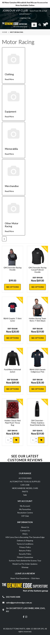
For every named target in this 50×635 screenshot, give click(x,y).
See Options (12, 287)
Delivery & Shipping (25, 540)
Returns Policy (25, 550)
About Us (25, 527)
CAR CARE (25, 485)
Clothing (9, 74)
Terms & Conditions (25, 544)
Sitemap (25, 567)
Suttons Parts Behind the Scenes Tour (25, 560)
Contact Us (25, 530)
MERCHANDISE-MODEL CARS (25, 488)
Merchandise (12, 186)
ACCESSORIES (25, 478)
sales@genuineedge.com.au (19, 602)
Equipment (10, 111)
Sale (25, 495)
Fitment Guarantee (25, 557)
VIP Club (25, 516)
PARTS (25, 491)
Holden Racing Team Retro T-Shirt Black (37, 319)
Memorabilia (11, 148)
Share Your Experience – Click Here (25, 578)
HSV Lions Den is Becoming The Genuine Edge (25, 537)
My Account (25, 506)
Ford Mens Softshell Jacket (12, 370)
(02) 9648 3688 (13, 597)
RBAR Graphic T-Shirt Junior (12, 319)
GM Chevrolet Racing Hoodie (12, 268)
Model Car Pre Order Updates (25, 564)
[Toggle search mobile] (39, 25)
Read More (9, 79)
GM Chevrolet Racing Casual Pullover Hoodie (37, 269)
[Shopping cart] (44, 25)
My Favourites (25, 509)
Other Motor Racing (11, 225)
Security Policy (25, 554)
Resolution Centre (25, 512)
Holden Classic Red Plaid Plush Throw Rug (13, 422)
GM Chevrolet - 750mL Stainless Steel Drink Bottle (37, 422)
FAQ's (25, 534)
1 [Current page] (4, 239)
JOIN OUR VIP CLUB (15, 10)
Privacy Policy (25, 547)
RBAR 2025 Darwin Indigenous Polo (37, 370)
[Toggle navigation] (34, 24)
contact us (25, 18)
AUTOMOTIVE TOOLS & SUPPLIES (25, 481)
